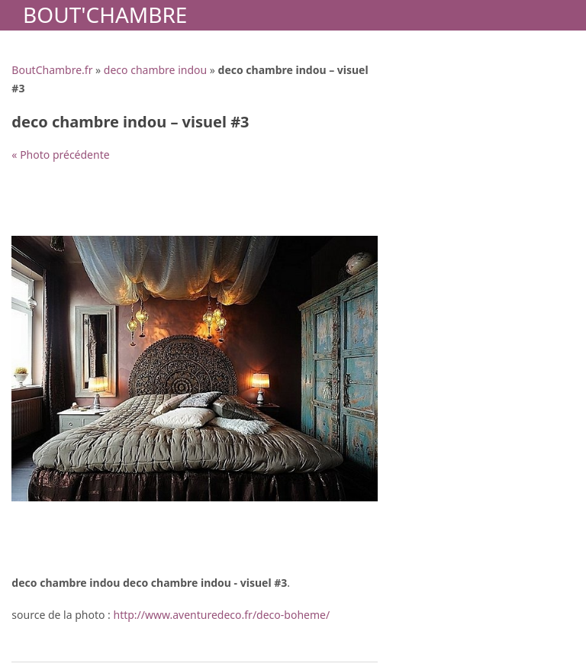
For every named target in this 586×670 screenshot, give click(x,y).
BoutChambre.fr (51, 70)
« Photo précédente (60, 154)
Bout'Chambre (105, 14)
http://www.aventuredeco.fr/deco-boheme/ (222, 614)
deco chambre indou (155, 70)
